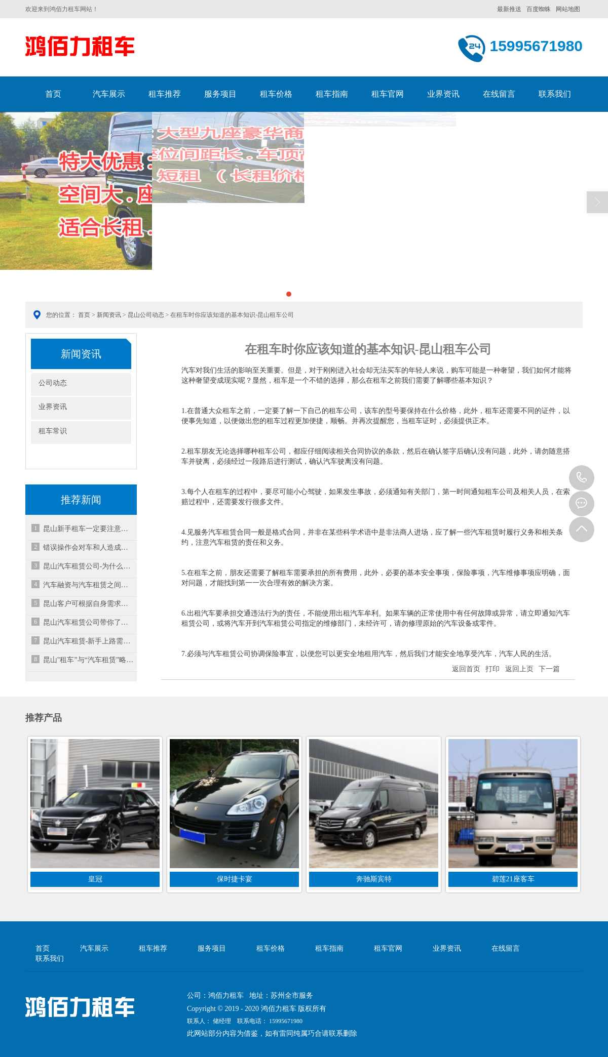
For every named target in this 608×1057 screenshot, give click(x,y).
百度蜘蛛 (538, 9)
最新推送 (509, 9)
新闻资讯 (109, 314)
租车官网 (387, 94)
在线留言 (499, 94)
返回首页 (466, 669)
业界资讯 (443, 94)
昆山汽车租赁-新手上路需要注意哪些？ (88, 641)
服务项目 (220, 94)
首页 (53, 94)
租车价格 (276, 94)
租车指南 (332, 94)
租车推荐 (164, 94)
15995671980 (581, 478)
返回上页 (519, 669)
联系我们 (555, 94)
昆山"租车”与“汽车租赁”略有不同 (88, 660)
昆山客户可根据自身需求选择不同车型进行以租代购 (88, 603)
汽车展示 (109, 94)
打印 (492, 669)
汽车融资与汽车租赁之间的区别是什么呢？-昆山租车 (88, 585)
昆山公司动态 (146, 314)
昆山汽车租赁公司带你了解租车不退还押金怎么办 (88, 622)
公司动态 (53, 383)
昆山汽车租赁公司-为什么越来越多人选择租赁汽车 (88, 566)
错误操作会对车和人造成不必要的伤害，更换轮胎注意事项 (88, 547)
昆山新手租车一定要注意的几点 (88, 529)
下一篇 (549, 669)
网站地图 (568, 9)
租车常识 (53, 431)
